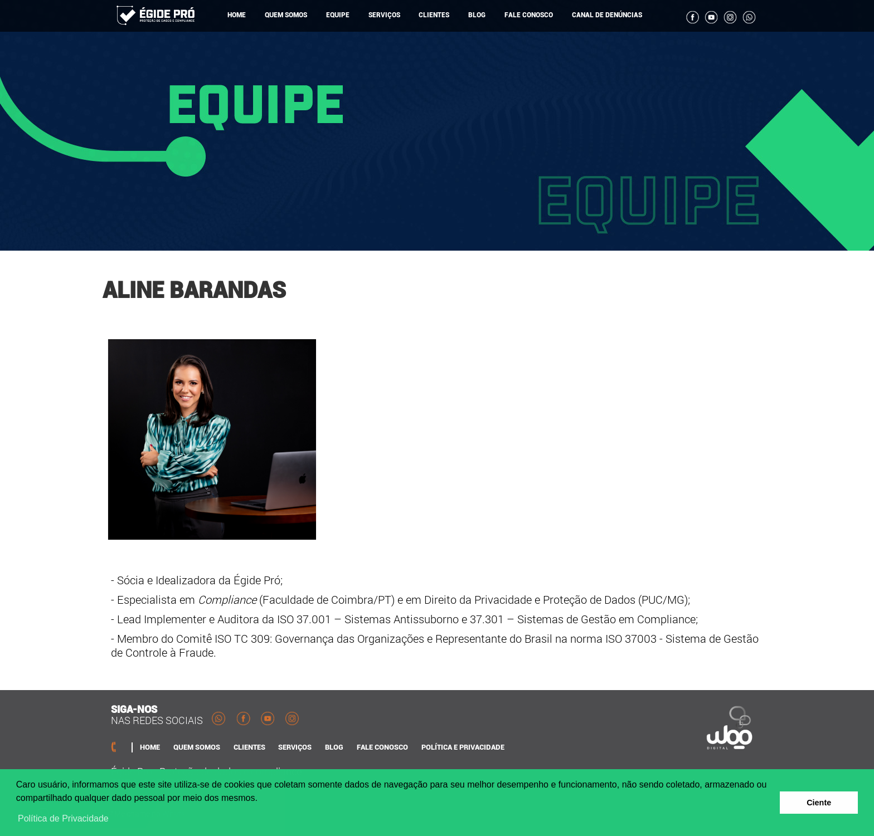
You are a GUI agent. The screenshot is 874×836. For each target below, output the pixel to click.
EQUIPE (337, 15)
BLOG (476, 15)
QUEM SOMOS (286, 15)
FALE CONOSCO (528, 15)
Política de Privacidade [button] (63, 818)
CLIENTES (434, 15)
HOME (236, 15)
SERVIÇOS (384, 15)
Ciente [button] (819, 802)
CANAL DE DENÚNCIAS (607, 15)
